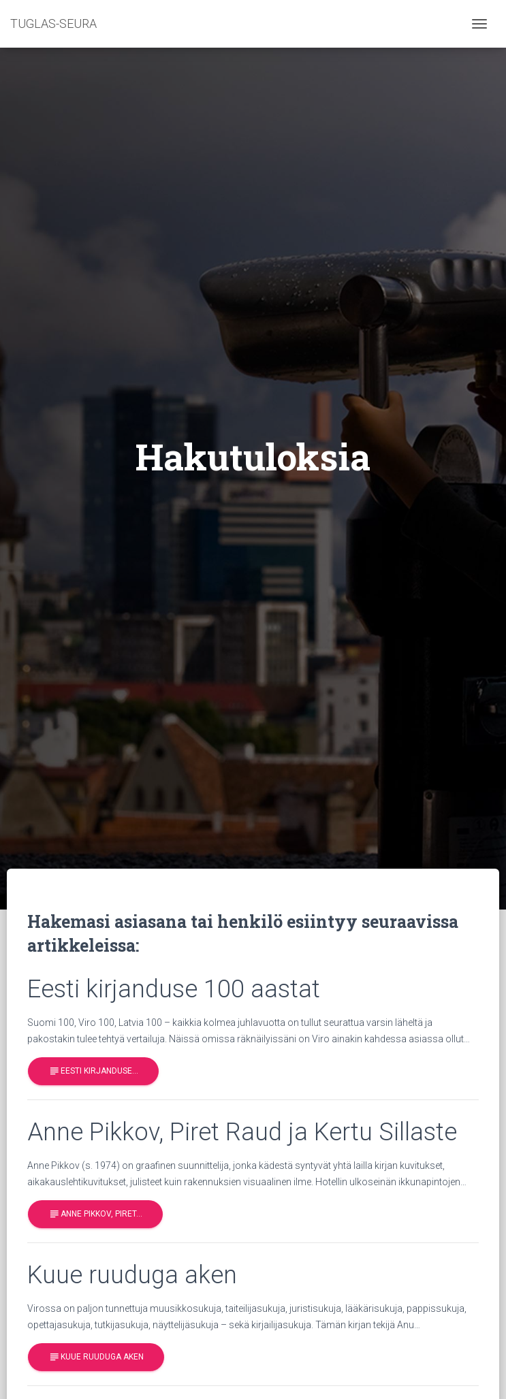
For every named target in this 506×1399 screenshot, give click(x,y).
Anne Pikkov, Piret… (95, 1214)
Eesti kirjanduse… (93, 1071)
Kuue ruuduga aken (96, 1357)
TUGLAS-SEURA (53, 23)
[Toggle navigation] (479, 24)
